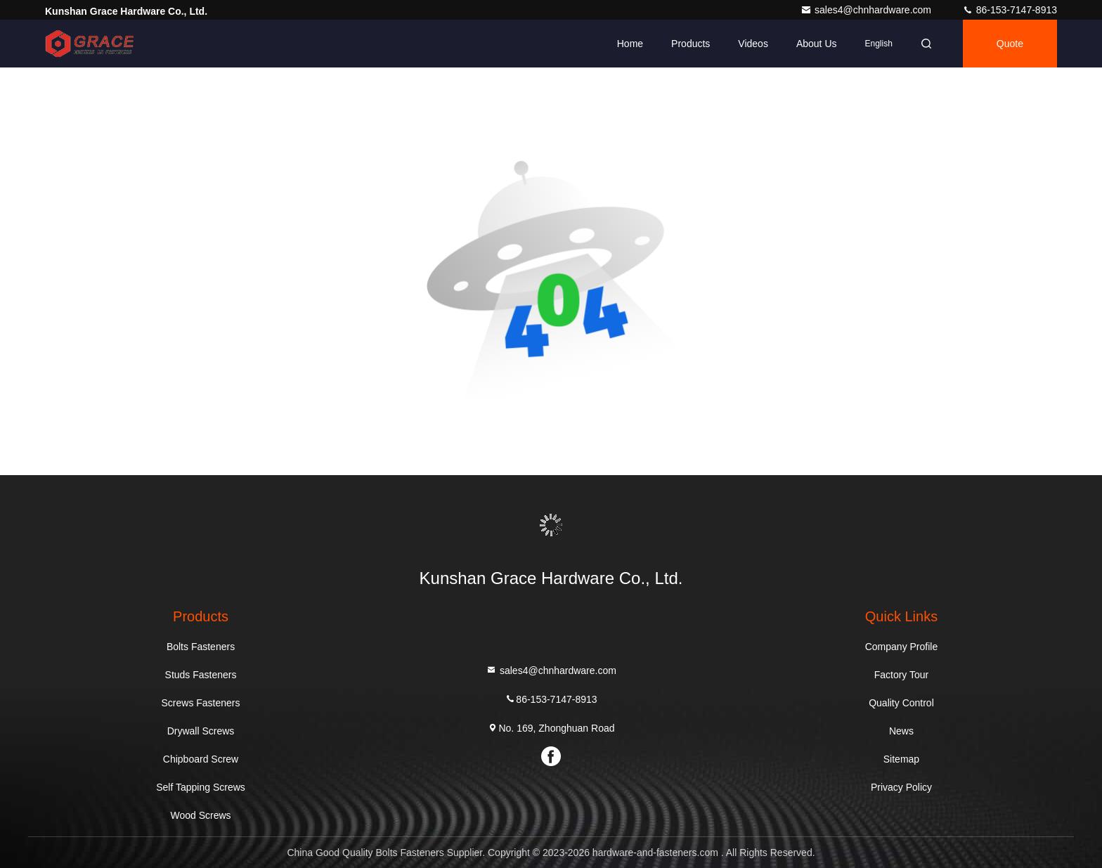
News (901, 731)
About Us (816, 43)
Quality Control (901, 702)
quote (1010, 43)
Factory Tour (901, 674)
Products (690, 43)
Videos (753, 43)
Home (630, 43)
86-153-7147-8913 (1009, 9)
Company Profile (901, 646)
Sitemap (901, 759)
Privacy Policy (901, 787)
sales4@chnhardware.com (867, 9)
